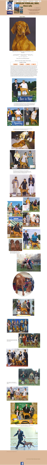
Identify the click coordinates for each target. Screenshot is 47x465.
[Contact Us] (37, 8)
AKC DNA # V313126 (23, 55)
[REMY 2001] (21, 64)
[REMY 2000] (15, 64)
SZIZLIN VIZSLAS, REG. (27, 3)
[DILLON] (28, 64)
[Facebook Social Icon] (22, 463)
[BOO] (33, 64)
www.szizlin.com (10, 451)
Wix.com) (16, 451)
